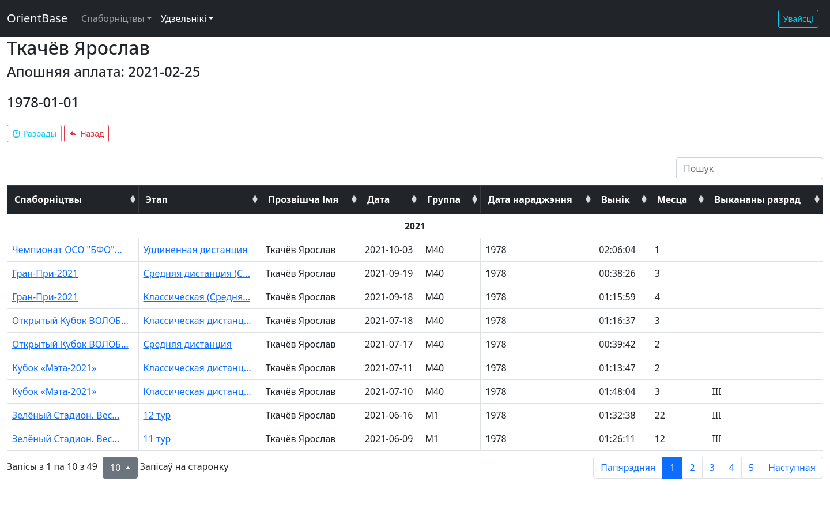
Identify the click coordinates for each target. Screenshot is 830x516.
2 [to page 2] (692, 467)
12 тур (157, 415)
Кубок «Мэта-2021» (54, 367)
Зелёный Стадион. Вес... (65, 415)
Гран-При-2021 (45, 273)
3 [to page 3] (712, 467)
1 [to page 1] (672, 467)
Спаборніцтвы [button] (113, 18)
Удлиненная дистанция (196, 249)
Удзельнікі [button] (183, 18)
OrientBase (37, 18)
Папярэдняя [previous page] (628, 467)
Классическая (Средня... (197, 297)
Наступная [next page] (792, 467)
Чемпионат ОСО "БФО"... (67, 249)
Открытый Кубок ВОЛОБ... (70, 320)
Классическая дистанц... (197, 320)
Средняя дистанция (188, 344)
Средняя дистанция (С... (197, 273)
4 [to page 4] (731, 467)
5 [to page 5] (751, 467)
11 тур (157, 438)
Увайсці (798, 18)
